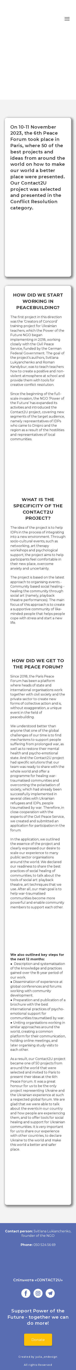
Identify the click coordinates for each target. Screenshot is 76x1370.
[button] (25, 1293)
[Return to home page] (18, 18)
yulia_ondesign (46, 1356)
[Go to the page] (38, 1266)
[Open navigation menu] (67, 19)
